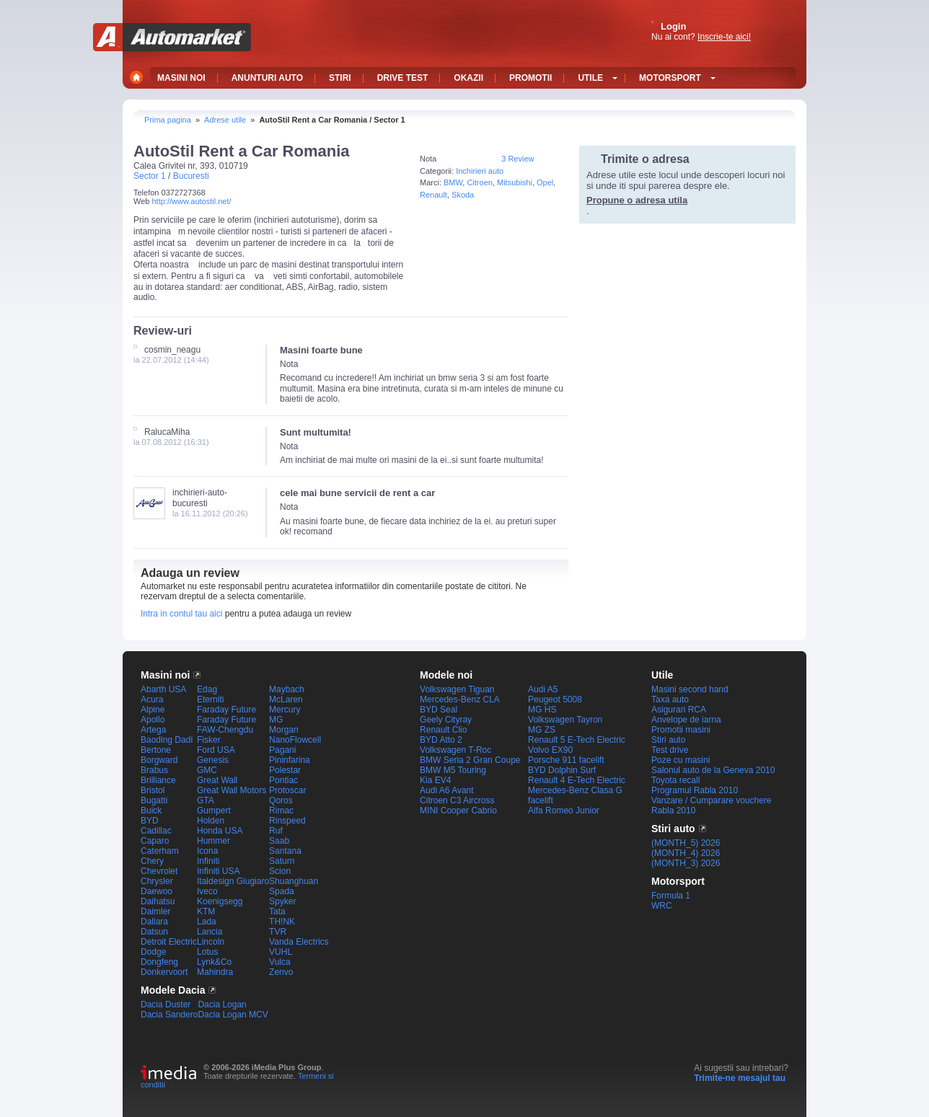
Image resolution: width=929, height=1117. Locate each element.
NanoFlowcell (295, 740)
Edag (207, 689)
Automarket (172, 37)
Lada (206, 922)
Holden (210, 821)
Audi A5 (543, 689)
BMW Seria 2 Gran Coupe (470, 760)
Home (138, 77)
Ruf (276, 831)
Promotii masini (680, 730)
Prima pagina (167, 119)
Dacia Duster (165, 1004)
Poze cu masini (680, 760)
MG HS (542, 710)
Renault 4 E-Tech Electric (576, 780)
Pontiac (283, 780)
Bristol (152, 790)
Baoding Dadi (167, 740)
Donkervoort (164, 972)
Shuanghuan (293, 881)
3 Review (517, 158)
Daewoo (156, 891)
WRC (661, 906)
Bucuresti (191, 176)
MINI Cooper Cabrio (458, 810)
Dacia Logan (222, 1004)
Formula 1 (670, 896)
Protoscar (287, 790)
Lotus (207, 952)
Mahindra (215, 972)
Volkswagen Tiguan (457, 689)
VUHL (280, 952)
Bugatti (154, 800)
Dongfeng (159, 962)
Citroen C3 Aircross (457, 800)
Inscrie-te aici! (724, 37)
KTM (206, 911)
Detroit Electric (169, 942)
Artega (153, 730)
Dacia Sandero (169, 1015)
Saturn (281, 861)
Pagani (282, 750)
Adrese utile (225, 119)
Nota (428, 158)
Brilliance (158, 780)
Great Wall (217, 780)
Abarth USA (163, 689)
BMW (453, 182)
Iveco (207, 891)
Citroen (479, 182)
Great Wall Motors (231, 790)
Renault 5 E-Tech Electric (576, 740)
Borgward (159, 760)
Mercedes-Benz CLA (460, 699)
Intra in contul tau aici (181, 614)
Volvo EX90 (550, 750)
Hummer (213, 841)
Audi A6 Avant (447, 790)
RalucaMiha (167, 432)
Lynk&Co (214, 962)
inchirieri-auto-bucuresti (199, 497)
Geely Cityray (446, 720)
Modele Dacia (173, 990)
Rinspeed (287, 821)
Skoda (463, 194)
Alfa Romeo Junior (563, 810)
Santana (285, 851)
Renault (433, 194)
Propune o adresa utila (636, 200)
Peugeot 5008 (555, 699)
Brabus (154, 770)
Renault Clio (443, 730)
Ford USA (216, 750)
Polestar (285, 770)
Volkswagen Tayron (565, 720)
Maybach (286, 689)
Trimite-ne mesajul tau (739, 1078)
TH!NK (282, 922)
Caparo (155, 841)
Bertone (156, 750)
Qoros (281, 800)
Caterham (160, 851)
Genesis (213, 760)
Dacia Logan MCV (233, 1015)
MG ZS (541, 730)
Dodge (153, 952)
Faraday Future (226, 710)
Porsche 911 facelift (566, 760)
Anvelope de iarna (686, 720)
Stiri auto (668, 740)
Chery (152, 861)
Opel (545, 182)
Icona (207, 851)
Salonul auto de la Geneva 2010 (713, 770)
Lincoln (210, 942)
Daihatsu (158, 901)
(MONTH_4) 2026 (685, 853)
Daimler (155, 911)
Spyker (282, 901)
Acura (152, 699)
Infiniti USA (218, 871)
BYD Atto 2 (441, 740)
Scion (280, 871)
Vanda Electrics (298, 942)
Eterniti (210, 699)
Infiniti (208, 861)
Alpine (152, 710)
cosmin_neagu (172, 350)
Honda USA (219, 831)
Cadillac (156, 831)
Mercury (284, 710)
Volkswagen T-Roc (455, 750)
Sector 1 (149, 176)
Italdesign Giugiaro (233, 881)
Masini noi (165, 675)
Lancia (209, 932)
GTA (205, 800)
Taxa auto (670, 699)
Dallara (154, 922)
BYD (150, 821)
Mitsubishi (514, 182)
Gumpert (214, 810)
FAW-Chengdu (225, 730)
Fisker (209, 740)
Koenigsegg (219, 901)
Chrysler (157, 881)
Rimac (281, 810)
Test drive (669, 750)
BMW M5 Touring (453, 770)
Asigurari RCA (678, 710)
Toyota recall (675, 780)
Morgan (284, 730)
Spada (281, 891)
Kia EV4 (435, 780)
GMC (207, 770)
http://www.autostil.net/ (191, 201)
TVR (277, 932)
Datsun (154, 932)
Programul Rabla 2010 (694, 790)
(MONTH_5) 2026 (685, 843)
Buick (151, 810)
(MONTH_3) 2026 (685, 863)
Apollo (152, 720)
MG (276, 720)
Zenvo (281, 972)
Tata (277, 911)
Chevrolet (159, 871)
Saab (279, 841)
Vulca (280, 962)
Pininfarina (289, 760)
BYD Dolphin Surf (562, 770)
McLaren (286, 699)
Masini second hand (689, 689)
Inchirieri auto (479, 171)
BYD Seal (438, 710)
